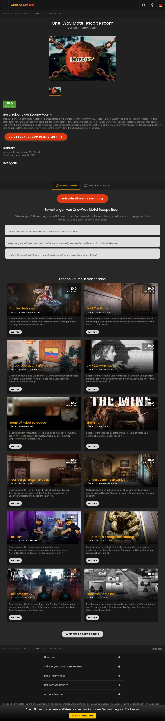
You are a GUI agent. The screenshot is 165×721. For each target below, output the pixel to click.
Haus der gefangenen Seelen (30, 480)
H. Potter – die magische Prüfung (110, 537)
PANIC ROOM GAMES (29, 540)
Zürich (25, 13)
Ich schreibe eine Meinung (82, 198)
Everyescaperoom (11, 13)
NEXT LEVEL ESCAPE (28, 369)
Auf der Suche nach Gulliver (106, 480)
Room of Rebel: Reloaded (27, 423)
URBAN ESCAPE (26, 426)
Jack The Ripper (98, 308)
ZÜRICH (72, 28)
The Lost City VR (20, 594)
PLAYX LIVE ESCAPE (105, 369)
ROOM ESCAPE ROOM (29, 312)
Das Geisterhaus (21, 308)
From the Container (101, 594)
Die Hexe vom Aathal (101, 365)
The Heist (15, 537)
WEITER (92, 332)
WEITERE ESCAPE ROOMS (82, 634)
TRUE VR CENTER (27, 597)
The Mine (93, 423)
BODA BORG (102, 426)
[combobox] (152, 5)
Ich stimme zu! (82, 715)
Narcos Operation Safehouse (30, 365)
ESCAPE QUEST (88, 28)
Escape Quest (39, 13)
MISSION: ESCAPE (104, 312)
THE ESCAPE (102, 597)
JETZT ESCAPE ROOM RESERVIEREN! (34, 137)
